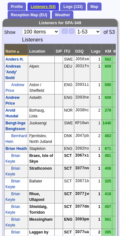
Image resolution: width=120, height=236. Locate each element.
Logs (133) (73, 6)
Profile (17, 6)
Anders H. (14, 59)
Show (9, 32)
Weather (62, 15)
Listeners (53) (43, 6)
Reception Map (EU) (29, 15)
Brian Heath (16, 148)
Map (94, 6)
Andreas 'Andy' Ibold (13, 72)
